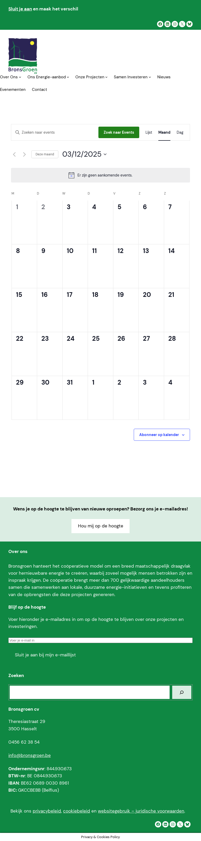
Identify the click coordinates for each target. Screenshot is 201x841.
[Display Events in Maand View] (164, 132)
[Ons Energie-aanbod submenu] (68, 77)
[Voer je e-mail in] (100, 640)
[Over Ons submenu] (20, 77)
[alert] (100, 175)
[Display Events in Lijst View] (149, 132)
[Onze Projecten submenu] (106, 77)
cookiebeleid (76, 811)
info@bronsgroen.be (29, 755)
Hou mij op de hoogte (100, 526)
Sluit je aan (20, 9)
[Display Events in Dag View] (180, 132)
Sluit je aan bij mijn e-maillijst (45, 655)
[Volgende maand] (24, 154)
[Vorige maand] (14, 154)
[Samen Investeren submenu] (150, 77)
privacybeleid (47, 811)
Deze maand (45, 154)
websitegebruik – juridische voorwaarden (141, 811)
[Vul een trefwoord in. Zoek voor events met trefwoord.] (54, 132)
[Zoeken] (181, 692)
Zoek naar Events (119, 132)
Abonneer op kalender (159, 434)
